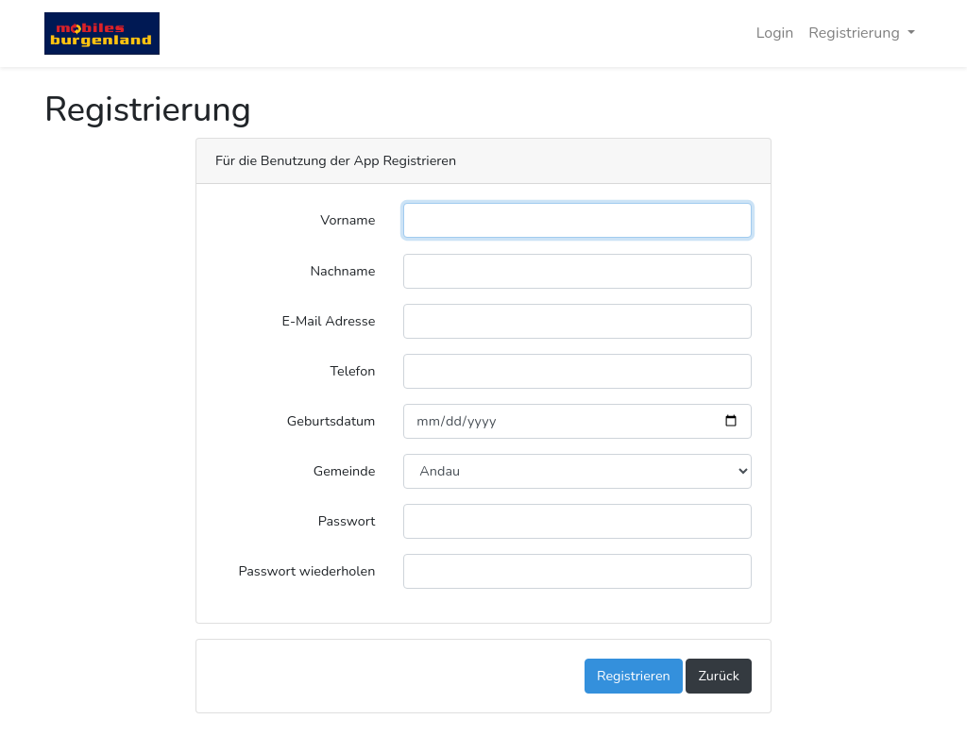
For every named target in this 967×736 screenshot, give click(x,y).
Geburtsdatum (331, 420)
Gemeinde (345, 470)
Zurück (718, 675)
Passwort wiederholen (306, 570)
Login (775, 33)
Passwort (347, 520)
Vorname (347, 219)
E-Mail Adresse (329, 320)
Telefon (353, 370)
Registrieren (633, 675)
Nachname (342, 270)
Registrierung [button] (856, 33)
